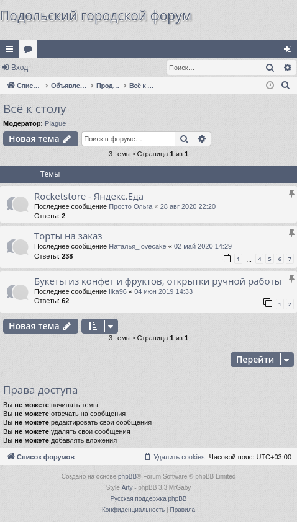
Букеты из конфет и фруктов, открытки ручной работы (157, 281)
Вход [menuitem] (290, 51)
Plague (55, 123)
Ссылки (12, 51)
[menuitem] (285, 85)
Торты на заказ (68, 235)
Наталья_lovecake (138, 246)
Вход (19, 67)
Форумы (30, 51)
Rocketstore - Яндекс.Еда (89, 196)
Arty (127, 487)
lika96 (118, 291)
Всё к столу (34, 108)
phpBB (127, 476)
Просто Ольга (130, 206)
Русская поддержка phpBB (148, 498)
